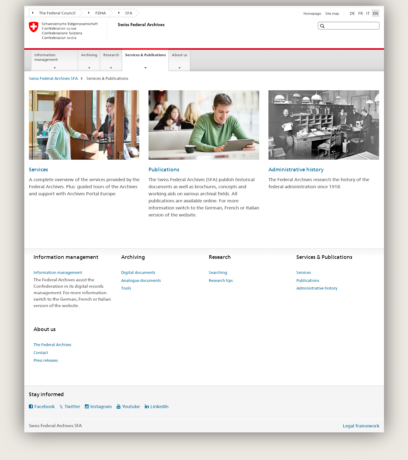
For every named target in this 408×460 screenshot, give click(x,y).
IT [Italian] (368, 13)
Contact (41, 352)
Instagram (101, 406)
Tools (126, 288)
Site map (332, 13)
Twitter (72, 406)
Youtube (131, 406)
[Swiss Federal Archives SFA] (116, 30)
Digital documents (138, 272)
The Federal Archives (52, 344)
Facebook (44, 406)
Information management (46, 57)
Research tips (221, 280)
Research (111, 55)
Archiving (89, 55)
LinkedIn (159, 406)
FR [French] (360, 13)
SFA (125, 13)
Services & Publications (146, 56)
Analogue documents (141, 280)
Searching (218, 272)
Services (38, 169)
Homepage (312, 13)
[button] (323, 26)
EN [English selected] (375, 13)
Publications (164, 169)
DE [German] (352, 13)
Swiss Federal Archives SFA (53, 78)
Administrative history (295, 169)
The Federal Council (54, 13)
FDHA (97, 13)
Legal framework (361, 426)
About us (179, 55)
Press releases (46, 360)
